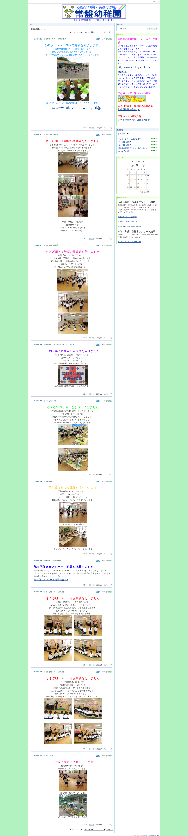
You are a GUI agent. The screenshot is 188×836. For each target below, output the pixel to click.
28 (134, 187)
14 (135, 180)
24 (145, 183)
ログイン (156, 2)
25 (148, 183)
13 (131, 180)
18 (148, 180)
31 (134, 172)
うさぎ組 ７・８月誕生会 (55, 672)
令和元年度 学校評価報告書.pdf (129, 226)
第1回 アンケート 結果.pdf (127, 217)
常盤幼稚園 (108, 39)
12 (127, 180)
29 (127, 172)
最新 (123, 134)
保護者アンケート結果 (53, 560)
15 (138, 180)
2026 (138, 161)
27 (131, 187)
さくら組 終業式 (51, 135)
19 (127, 183)
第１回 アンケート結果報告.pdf (129, 242)
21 (134, 183)
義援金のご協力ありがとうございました (59, 345)
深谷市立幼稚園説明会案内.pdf (134, 120)
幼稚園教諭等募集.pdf (129, 109)
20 (131, 184)
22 (138, 183)
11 (148, 176)
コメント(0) (108, 128)
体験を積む (49, 481)
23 (141, 183)
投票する (91, 128)
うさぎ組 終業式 (51, 245)
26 (127, 187)
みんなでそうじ (51, 401)
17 (145, 180)
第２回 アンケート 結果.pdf (127, 221)
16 (141, 180)
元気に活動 (49, 755)
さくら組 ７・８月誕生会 (55, 592)
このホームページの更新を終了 (56, 39)
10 (145, 176)
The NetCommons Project (152, 835)
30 (131, 172)
